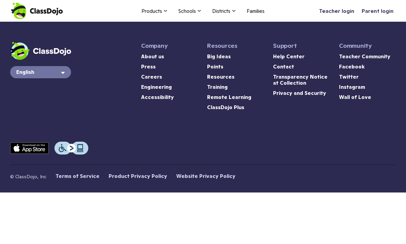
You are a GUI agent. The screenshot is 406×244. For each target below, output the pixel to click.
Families (256, 11)
